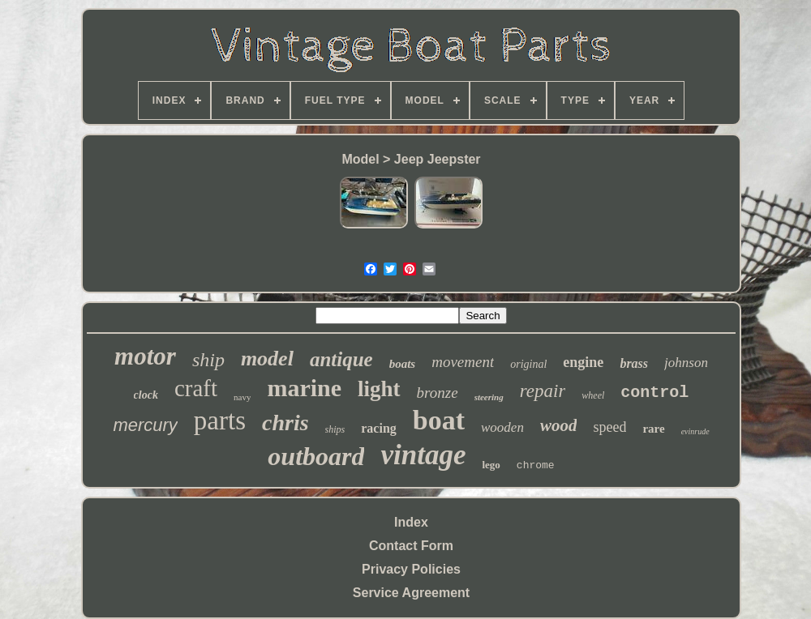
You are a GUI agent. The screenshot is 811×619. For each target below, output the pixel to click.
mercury (145, 425)
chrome (536, 465)
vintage (423, 455)
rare (653, 428)
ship (208, 359)
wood (558, 425)
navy (242, 397)
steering (489, 397)
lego (491, 465)
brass (634, 363)
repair (543, 391)
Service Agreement (411, 593)
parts (220, 420)
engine (583, 362)
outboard (316, 456)
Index (411, 522)
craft (195, 388)
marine (304, 387)
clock (146, 395)
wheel (592, 395)
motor (145, 356)
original (528, 364)
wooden (502, 427)
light (379, 389)
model (267, 358)
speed (609, 427)
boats (402, 363)
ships (335, 429)
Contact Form (411, 546)
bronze (437, 392)
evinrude (695, 431)
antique (341, 359)
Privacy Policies (411, 569)
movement (462, 361)
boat (439, 420)
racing (379, 428)
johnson (686, 362)
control (654, 392)
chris (285, 422)
